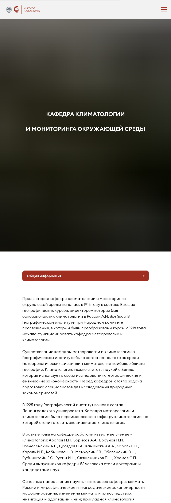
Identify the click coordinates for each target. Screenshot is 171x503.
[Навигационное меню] (164, 9)
